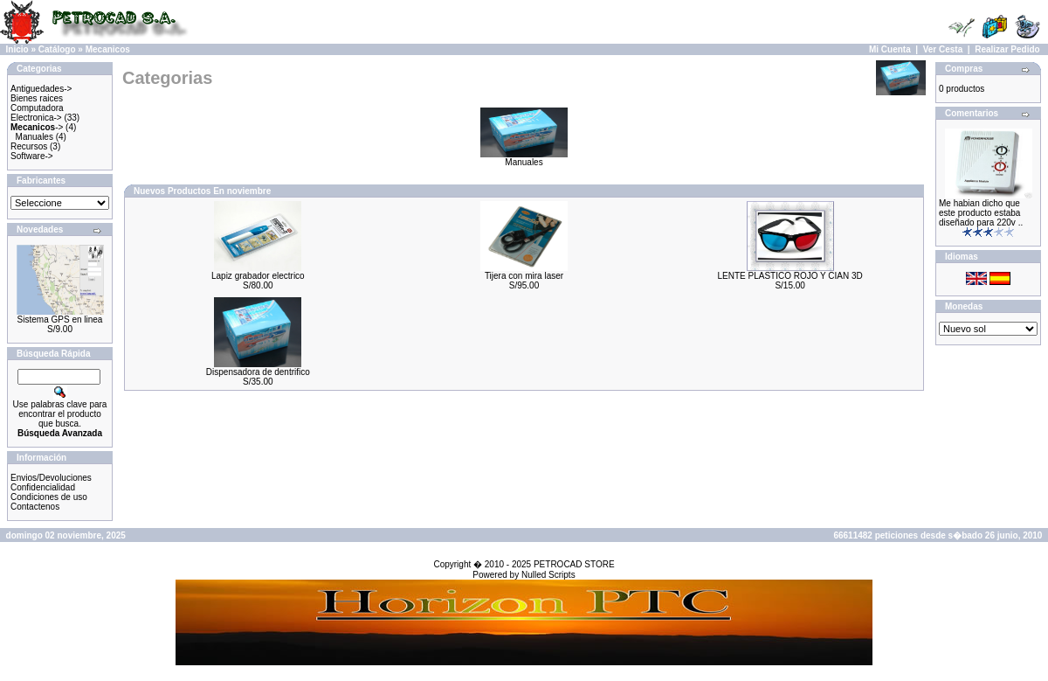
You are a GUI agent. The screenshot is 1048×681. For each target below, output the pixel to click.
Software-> (31, 156)
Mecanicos (108, 49)
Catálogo (57, 49)
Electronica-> (36, 117)
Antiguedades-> (41, 89)
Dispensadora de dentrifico (258, 372)
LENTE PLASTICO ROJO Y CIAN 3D (789, 276)
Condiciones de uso (48, 497)
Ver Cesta (943, 49)
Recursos (28, 146)
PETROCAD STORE (574, 564)
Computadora (37, 108)
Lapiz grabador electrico (258, 276)
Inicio (17, 49)
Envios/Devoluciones (51, 478)
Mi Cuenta (890, 49)
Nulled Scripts (548, 575)
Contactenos (34, 506)
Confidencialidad (42, 487)
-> (36, 127)
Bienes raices (36, 98)
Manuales (34, 137)
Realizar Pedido (1007, 49)
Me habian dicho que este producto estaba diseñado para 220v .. (981, 212)
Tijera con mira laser (524, 276)
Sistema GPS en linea (60, 319)
